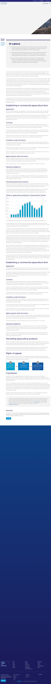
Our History (27, 664)
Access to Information (16, 674)
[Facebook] (13, 681)
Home (14, 663)
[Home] (4, 3)
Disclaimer (14, 677)
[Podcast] (22, 681)
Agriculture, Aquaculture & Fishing (3, 44)
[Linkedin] (18, 681)
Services (39, 664)
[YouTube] (20, 681)
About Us (26, 663)
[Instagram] (17, 681)
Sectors (39, 663)
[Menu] (45, 3)
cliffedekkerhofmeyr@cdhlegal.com (14, 404)
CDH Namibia (27, 667)
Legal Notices (28, 674)
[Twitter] (15, 681)
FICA (26, 677)
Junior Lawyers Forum (28, 668)
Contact (14, 667)
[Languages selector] (48, 1)
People (14, 664)
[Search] (50, 3)
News (39, 667)
